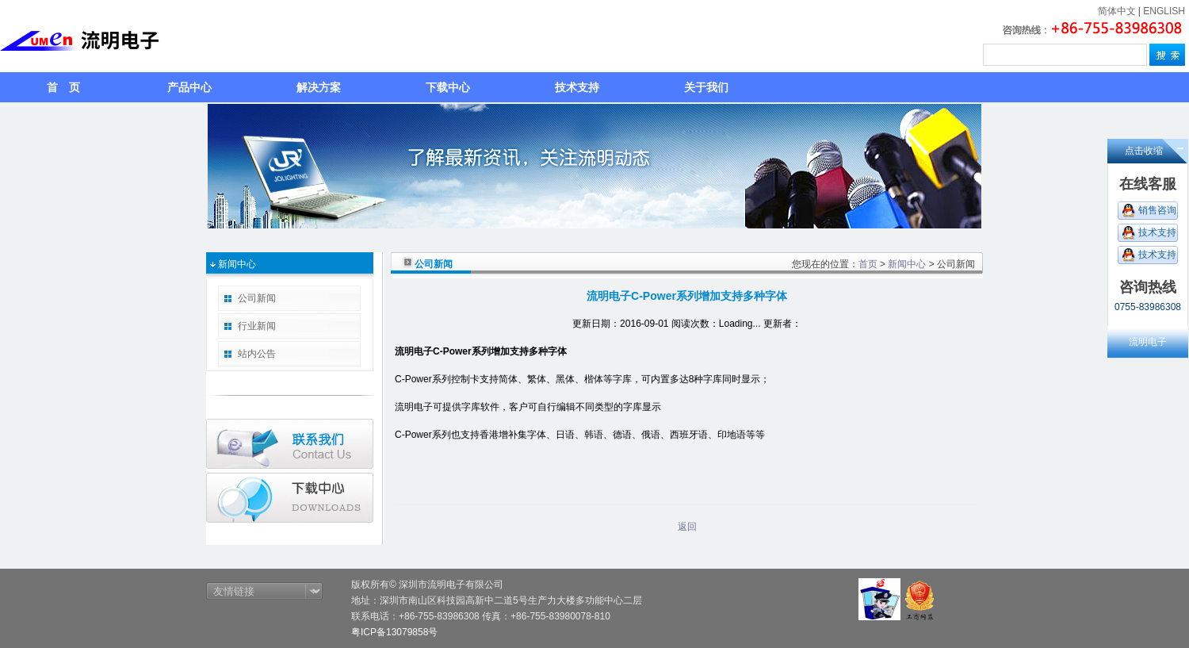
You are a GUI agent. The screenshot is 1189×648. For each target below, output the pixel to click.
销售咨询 (1157, 210)
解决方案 (318, 87)
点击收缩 (1144, 150)
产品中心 (189, 87)
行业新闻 (257, 326)
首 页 (63, 87)
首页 (867, 264)
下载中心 (448, 87)
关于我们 (706, 87)
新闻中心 (907, 264)
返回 (687, 526)
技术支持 (577, 87)
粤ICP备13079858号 (394, 632)
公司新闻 (257, 298)
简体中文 (1117, 11)
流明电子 (1148, 341)
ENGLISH (1164, 11)
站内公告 (257, 353)
